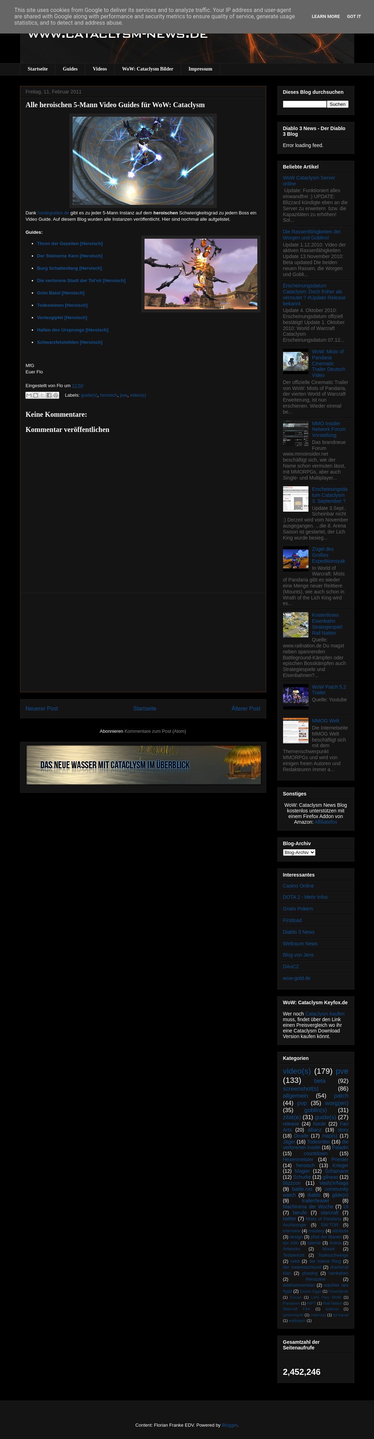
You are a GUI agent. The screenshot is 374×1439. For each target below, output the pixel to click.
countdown (316, 1153)
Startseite (38, 69)
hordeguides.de (53, 212)
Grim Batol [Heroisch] (60, 292)
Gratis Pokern (298, 908)
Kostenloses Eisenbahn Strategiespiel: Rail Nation (327, 623)
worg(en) (336, 1103)
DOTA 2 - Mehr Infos (305, 897)
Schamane (337, 1171)
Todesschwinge (333, 1255)
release (291, 1124)
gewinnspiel (293, 1315)
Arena (336, 1242)
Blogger (229, 1425)
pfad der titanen (326, 1236)
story (343, 1130)
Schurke (302, 1177)
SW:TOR (329, 1224)
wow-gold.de (297, 978)
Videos (100, 69)
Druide (301, 1136)
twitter (289, 1218)
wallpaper (297, 1320)
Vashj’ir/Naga (333, 1183)
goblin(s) (315, 1110)
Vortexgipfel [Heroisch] (62, 317)
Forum (295, 1297)
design (296, 1236)
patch (341, 1095)
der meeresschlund (302, 1267)
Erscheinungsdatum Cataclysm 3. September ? (329, 495)
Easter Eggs (310, 1291)
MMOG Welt (325, 721)
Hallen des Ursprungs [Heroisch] (72, 330)
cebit (295, 1261)
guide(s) (89, 395)
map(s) (329, 1136)
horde (319, 1124)
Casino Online (298, 886)
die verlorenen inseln (316, 1145)
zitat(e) (292, 1117)
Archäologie (295, 1224)
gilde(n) (340, 1195)
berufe (300, 1212)
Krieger (340, 1165)
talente (314, 1242)
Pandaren (291, 1303)
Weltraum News (300, 943)
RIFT (311, 1303)
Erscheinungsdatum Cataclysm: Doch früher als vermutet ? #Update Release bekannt (314, 294)
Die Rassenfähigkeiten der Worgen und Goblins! (312, 234)
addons (331, 1309)
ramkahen (338, 1273)
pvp (302, 1103)
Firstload (292, 920)
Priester (339, 1159)
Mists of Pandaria (323, 1219)
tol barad (341, 1315)
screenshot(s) (301, 1088)
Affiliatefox (326, 822)
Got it (354, 16)
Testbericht (294, 1255)
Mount (328, 1248)
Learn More (326, 16)
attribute (340, 1230)
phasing (310, 1273)
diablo (313, 1195)
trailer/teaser (316, 1200)
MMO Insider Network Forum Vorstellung (329, 429)
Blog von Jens (298, 955)
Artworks (291, 1248)
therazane (316, 1279)
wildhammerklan (299, 1285)
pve (123, 395)
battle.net (302, 1189)
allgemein (295, 1095)
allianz (315, 1130)
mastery (316, 1230)
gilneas (330, 1177)
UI (346, 1206)
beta (320, 1081)
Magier (302, 1171)
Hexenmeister (298, 1159)
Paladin (340, 1147)
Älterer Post (246, 709)
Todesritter (318, 1142)
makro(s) (318, 1315)
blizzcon (292, 1183)
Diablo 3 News (299, 932)
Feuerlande (339, 1291)
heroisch (108, 395)
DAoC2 (291, 966)
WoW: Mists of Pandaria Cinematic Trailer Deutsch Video (328, 363)
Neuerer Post (42, 709)
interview (292, 1230)
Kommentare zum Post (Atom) (155, 731)
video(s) (138, 395)
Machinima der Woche (308, 1206)
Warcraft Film (297, 1309)
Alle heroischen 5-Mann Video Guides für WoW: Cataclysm (115, 105)
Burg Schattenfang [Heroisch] (69, 268)
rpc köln (291, 1242)
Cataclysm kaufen (324, 1014)
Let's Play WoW (326, 1297)
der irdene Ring (325, 1261)
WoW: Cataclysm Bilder (147, 69)
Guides (70, 69)
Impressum (200, 69)
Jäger (289, 1142)
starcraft (330, 1212)
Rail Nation (333, 1303)
